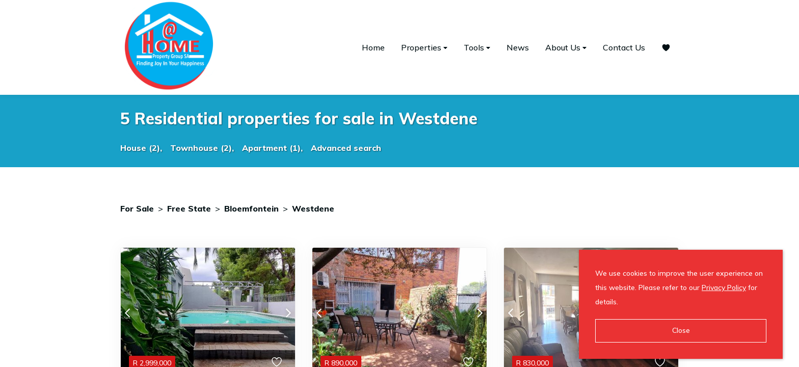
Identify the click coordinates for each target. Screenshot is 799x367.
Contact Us (624, 47)
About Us (566, 47)
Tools (477, 47)
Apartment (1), (272, 148)
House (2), (141, 148)
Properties (424, 47)
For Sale (137, 208)
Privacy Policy (724, 287)
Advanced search (346, 148)
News (518, 47)
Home (373, 47)
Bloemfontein (251, 208)
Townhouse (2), (202, 148)
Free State (189, 208)
